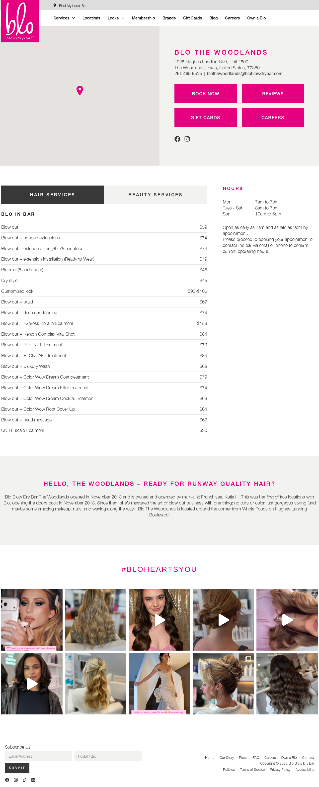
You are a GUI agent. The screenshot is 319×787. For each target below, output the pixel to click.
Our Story (227, 757)
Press (243, 757)
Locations (91, 17)
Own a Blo (256, 17)
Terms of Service (252, 769)
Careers (232, 17)
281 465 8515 (188, 73)
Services (64, 17)
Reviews (273, 93)
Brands (169, 17)
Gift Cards (192, 17)
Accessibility (305, 769)
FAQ (256, 757)
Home (209, 757)
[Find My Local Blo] (69, 5)
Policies (229, 769)
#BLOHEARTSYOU (159, 569)
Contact (308, 757)
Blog (213, 17)
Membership (143, 17)
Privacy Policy (280, 769)
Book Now (205, 93)
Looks (116, 17)
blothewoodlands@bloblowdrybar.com (244, 73)
